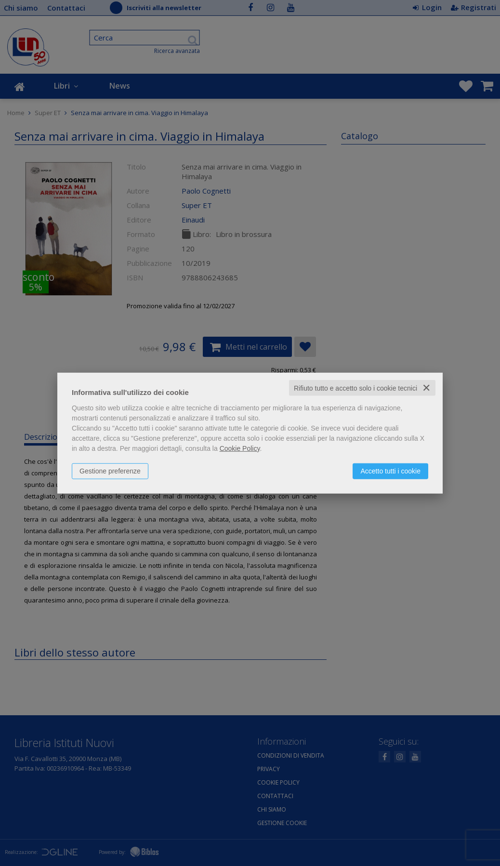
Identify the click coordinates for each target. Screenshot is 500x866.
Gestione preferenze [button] (110, 470)
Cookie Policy (240, 448)
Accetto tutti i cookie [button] (390, 470)
